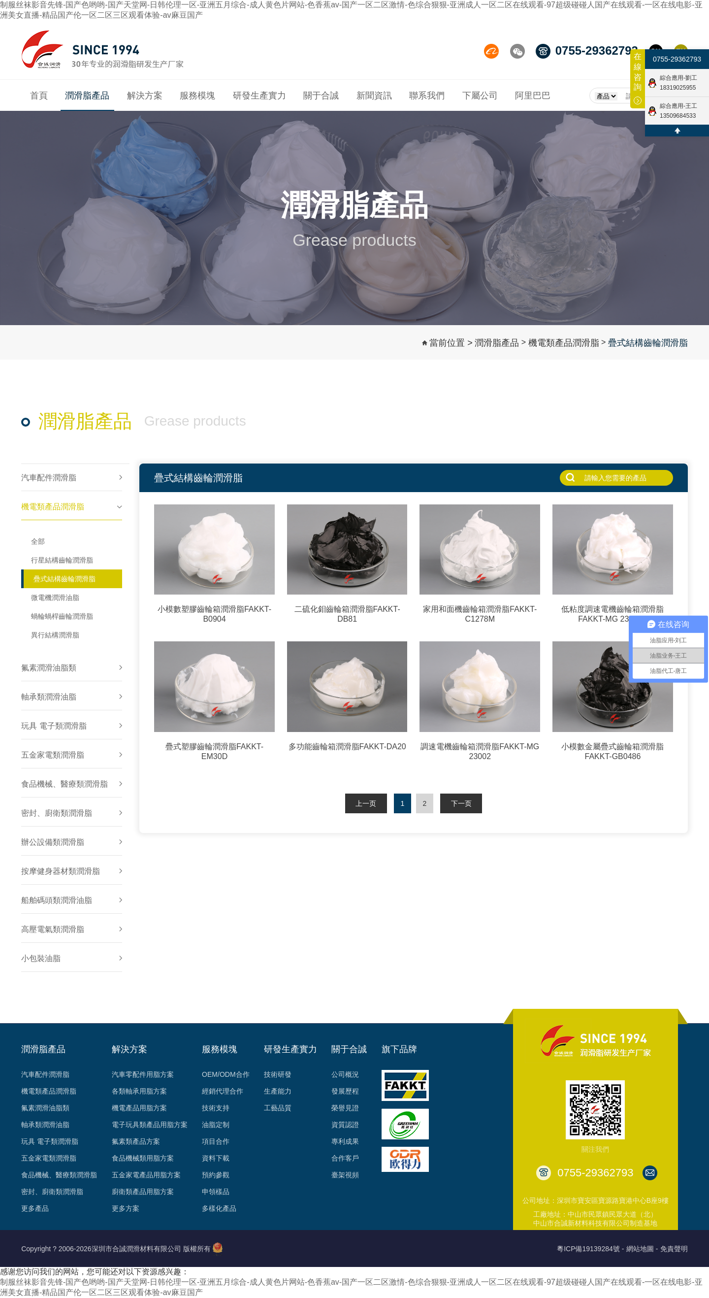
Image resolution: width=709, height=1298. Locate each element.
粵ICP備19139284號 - (590, 1249)
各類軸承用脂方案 (139, 1091)
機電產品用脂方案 (139, 1108)
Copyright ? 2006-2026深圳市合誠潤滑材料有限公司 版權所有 (115, 1249)
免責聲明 (674, 1249)
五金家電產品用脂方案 (146, 1175)
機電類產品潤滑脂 (563, 343)
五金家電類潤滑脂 (48, 1158)
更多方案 (125, 1208)
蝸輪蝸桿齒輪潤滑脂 (62, 616)
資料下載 (215, 1158)
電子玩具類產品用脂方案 (150, 1125)
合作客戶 (345, 1158)
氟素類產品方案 (136, 1141)
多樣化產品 (219, 1208)
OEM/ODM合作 (225, 1074)
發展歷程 (345, 1091)
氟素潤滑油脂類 (45, 1108)
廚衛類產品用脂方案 (143, 1192)
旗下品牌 (399, 1049)
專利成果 (345, 1141)
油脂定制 (215, 1125)
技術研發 (277, 1074)
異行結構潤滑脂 (55, 635)
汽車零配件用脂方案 (143, 1074)
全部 (38, 541)
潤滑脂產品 (497, 343)
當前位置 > (451, 343)
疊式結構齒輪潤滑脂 (648, 343)
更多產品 (35, 1208)
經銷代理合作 (222, 1091)
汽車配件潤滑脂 (45, 1074)
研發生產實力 (290, 1049)
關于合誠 (349, 1049)
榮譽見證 (345, 1108)
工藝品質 (277, 1108)
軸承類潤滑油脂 (45, 1125)
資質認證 (345, 1125)
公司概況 (345, 1074)
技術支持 (215, 1108)
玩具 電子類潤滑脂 (49, 1141)
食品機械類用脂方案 (143, 1158)
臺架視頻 (345, 1175)
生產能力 (277, 1091)
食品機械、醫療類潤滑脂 (59, 1175)
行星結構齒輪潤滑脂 (62, 560)
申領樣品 (215, 1192)
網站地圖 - (642, 1249)
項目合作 (215, 1141)
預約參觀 (215, 1175)
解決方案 (129, 1049)
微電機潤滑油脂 (55, 597)
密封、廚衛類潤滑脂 (52, 1192)
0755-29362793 (677, 59)
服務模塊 (219, 1049)
